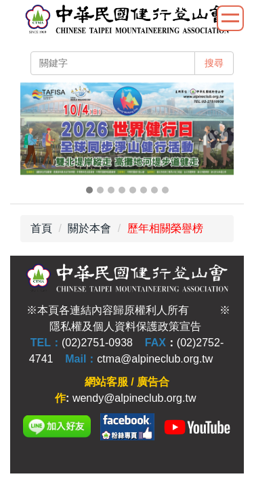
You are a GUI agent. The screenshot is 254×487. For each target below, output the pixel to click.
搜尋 (214, 62)
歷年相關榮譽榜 (165, 228)
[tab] (89, 190)
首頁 (41, 228)
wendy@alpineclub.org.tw (134, 398)
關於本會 (89, 228)
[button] (37, 139)
